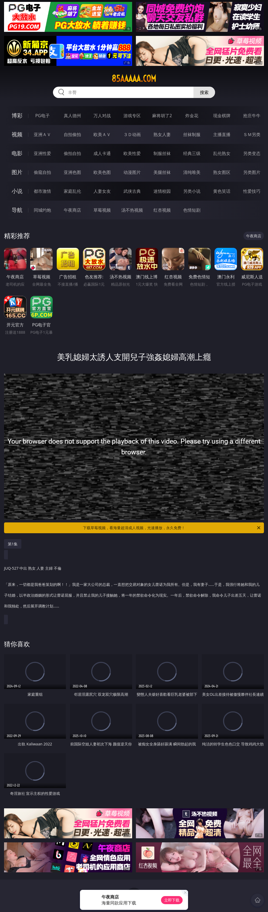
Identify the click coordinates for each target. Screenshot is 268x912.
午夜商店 (72, 210)
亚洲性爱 (42, 153)
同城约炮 (42, 210)
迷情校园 (162, 191)
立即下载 (171, 900)
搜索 (204, 92)
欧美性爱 (132, 153)
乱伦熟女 (221, 153)
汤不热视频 (132, 210)
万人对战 (102, 116)
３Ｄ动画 (132, 134)
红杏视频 (162, 210)
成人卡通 (102, 153)
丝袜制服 (191, 134)
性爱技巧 (251, 191)
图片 (17, 172)
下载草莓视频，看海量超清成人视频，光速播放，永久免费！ (172, 528)
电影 (17, 153)
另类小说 (191, 191)
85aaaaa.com (134, 78)
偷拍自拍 (72, 153)
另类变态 (251, 153)
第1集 (13, 543)
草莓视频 (102, 210)
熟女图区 (221, 172)
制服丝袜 (162, 153)
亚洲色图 (72, 172)
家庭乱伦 (72, 191)
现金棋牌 (221, 116)
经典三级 (191, 153)
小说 (17, 191)
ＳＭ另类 (251, 134)
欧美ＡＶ (102, 134)
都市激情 (42, 191)
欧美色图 (102, 172)
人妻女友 (102, 191)
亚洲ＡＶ (42, 134)
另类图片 (251, 172)
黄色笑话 (221, 191)
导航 (17, 210)
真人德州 (72, 116)
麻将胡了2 (162, 116)
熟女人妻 (162, 134)
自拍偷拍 (72, 134)
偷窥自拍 (42, 172)
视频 (17, 134)
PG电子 (42, 116)
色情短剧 (191, 210)
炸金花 (191, 116)
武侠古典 (132, 191)
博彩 (17, 115)
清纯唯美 (191, 172)
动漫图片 (132, 172)
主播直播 (221, 134)
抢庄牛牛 (251, 116)
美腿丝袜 (162, 172)
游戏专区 (132, 116)
